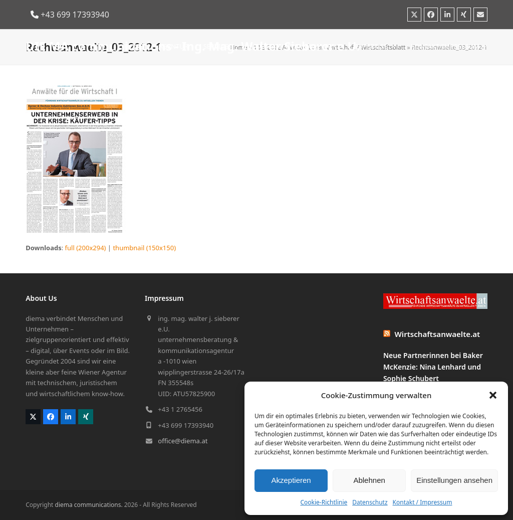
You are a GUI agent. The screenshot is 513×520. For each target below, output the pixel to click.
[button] (493, 395)
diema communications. (89, 504)
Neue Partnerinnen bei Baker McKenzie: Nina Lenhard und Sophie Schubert (433, 367)
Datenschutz (369, 502)
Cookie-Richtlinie (323, 502)
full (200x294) (85, 247)
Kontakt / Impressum (422, 502)
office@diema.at (182, 440)
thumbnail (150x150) (144, 247)
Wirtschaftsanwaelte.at (437, 334)
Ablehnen (369, 480)
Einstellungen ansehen (454, 480)
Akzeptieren (291, 480)
